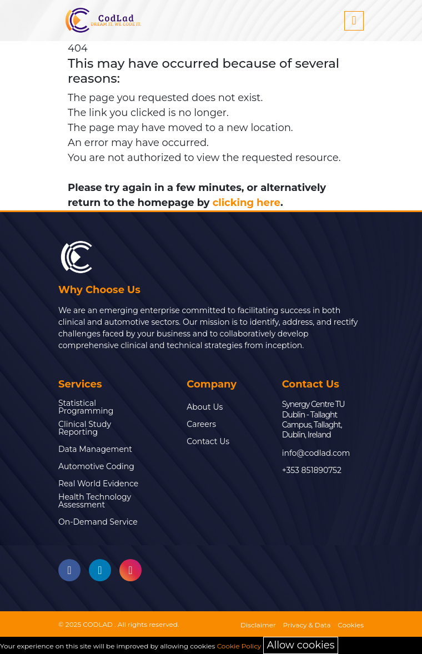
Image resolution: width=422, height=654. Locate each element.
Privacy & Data (307, 625)
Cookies (351, 625)
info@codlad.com (316, 453)
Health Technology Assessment (94, 501)
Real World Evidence (98, 483)
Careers (201, 424)
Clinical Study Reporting (84, 428)
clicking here (246, 203)
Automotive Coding (96, 466)
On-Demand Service (98, 522)
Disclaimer (258, 625)
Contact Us (208, 441)
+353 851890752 (311, 470)
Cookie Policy (239, 646)
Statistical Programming (85, 407)
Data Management (95, 449)
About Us (205, 407)
